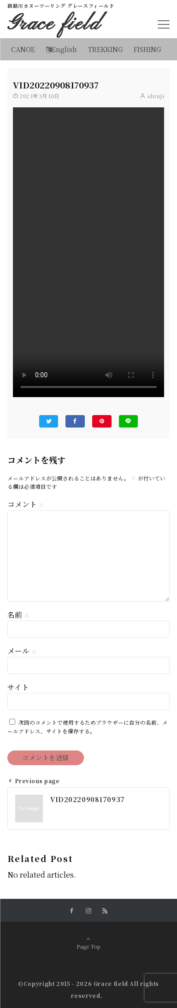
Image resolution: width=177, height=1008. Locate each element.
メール (22, 650)
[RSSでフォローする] (105, 910)
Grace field (54, 24)
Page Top (88, 943)
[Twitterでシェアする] (49, 421)
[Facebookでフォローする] (72, 910)
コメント (25, 504)
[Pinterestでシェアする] (102, 421)
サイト (18, 687)
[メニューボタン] (164, 24)
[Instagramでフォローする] (88, 910)
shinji (156, 96)
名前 (18, 614)
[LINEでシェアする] (128, 421)
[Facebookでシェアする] (75, 421)
